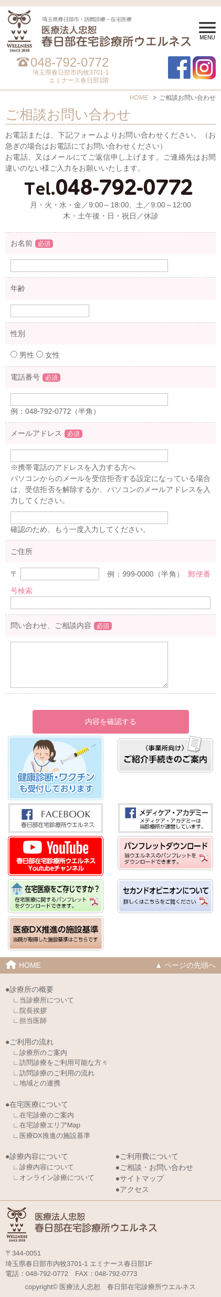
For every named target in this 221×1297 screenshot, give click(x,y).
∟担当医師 (30, 1020)
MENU (207, 31)
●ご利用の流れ (29, 1042)
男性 (22, 355)
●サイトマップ (139, 1178)
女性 (48, 355)
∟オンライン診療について (53, 1177)
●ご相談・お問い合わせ (154, 1167)
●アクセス (132, 1189)
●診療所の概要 (29, 989)
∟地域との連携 (36, 1083)
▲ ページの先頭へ (185, 965)
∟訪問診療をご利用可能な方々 (60, 1062)
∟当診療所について (43, 1000)
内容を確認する (110, 721)
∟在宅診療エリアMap (46, 1125)
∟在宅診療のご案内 (43, 1115)
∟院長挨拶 (30, 1010)
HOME (139, 97)
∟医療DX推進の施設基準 (51, 1135)
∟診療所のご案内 (40, 1053)
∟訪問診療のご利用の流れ (53, 1073)
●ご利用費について (146, 1156)
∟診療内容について (43, 1167)
